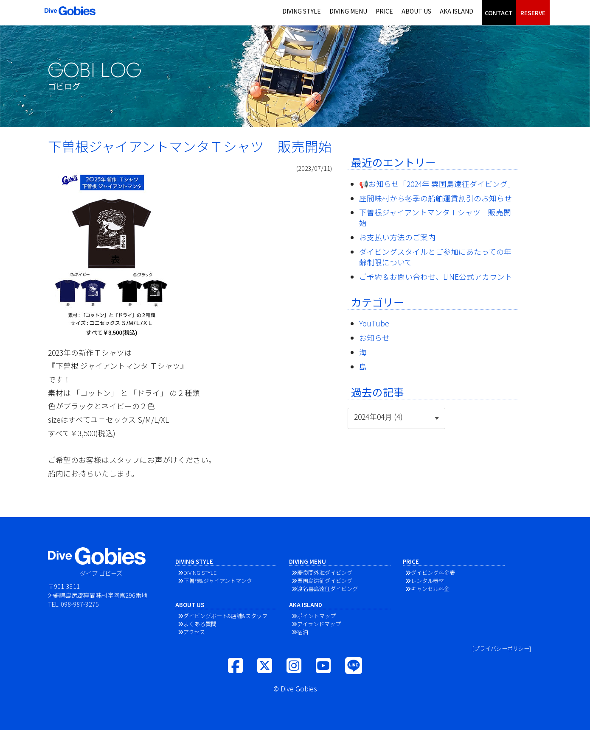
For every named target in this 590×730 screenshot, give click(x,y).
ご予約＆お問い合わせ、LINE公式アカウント (435, 276)
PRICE (384, 11)
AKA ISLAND (456, 11)
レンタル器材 (427, 581)
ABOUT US (416, 11)
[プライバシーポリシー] (501, 648)
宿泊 (302, 632)
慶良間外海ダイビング (324, 572)
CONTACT (499, 12)
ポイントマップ (316, 616)
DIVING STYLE (301, 11)
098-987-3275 (80, 603)
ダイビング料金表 (433, 572)
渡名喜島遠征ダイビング (327, 589)
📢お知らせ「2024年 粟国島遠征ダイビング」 (437, 183)
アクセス (194, 632)
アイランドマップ (319, 624)
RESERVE (532, 12)
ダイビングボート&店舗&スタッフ (225, 616)
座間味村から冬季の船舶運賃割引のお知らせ (435, 198)
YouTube (374, 323)
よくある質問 (199, 624)
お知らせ (374, 337)
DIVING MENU (348, 11)
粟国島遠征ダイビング (324, 581)
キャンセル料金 (430, 589)
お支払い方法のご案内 (397, 237)
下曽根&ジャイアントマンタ (217, 581)
